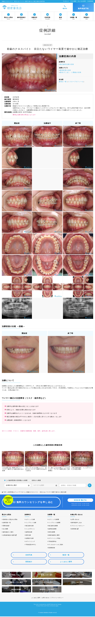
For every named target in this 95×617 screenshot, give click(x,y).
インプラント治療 (31, 523)
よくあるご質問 (36, 598)
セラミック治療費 (53, 520)
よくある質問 (82, 1)
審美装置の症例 (65, 70)
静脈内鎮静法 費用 (53, 535)
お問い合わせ (75, 520)
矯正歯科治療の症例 (67, 64)
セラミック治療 (30, 520)
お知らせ (66, 1)
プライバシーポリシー (78, 526)
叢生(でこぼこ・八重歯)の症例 (70, 72)
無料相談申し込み (76, 523)
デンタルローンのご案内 (55, 545)
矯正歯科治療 (30, 526)
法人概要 (74, 1)
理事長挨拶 (6, 526)
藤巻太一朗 (63, 81)
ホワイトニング (30, 542)
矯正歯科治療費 (53, 526)
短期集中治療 (30, 539)
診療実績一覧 (7, 523)
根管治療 (28, 535)
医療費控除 (51, 548)
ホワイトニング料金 (54, 539)
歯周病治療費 (52, 529)
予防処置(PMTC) (31, 545)
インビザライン (30, 529)
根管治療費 (51, 532)
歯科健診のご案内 (8, 532)
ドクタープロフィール (75, 81)
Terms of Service (50, 606)
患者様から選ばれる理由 (10, 520)
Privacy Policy (40, 606)
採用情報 (91, 1)
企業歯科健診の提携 (10, 535)
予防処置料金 (52, 542)
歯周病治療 (29, 532)
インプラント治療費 (54, 523)
